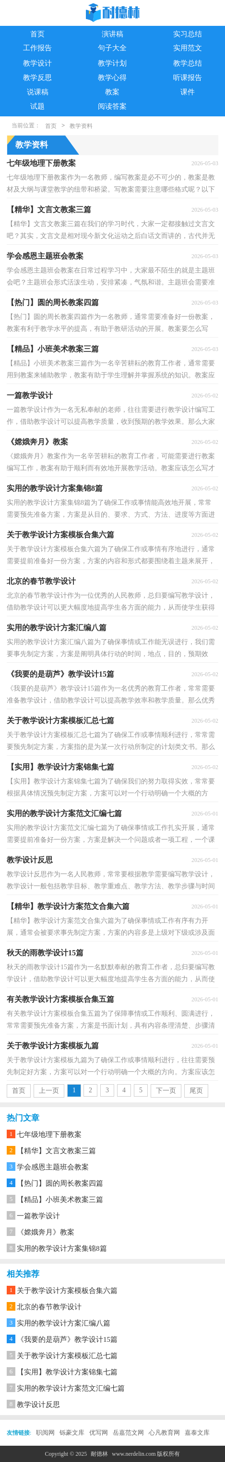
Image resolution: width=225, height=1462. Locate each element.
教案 (112, 92)
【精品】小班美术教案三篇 (60, 1199)
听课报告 (187, 77)
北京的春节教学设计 (49, 1307)
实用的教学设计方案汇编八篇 (63, 1323)
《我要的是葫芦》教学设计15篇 (67, 1339)
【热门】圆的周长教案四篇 (60, 1183)
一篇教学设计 (38, 1216)
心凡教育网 (164, 1432)
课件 (187, 92)
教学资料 (81, 126)
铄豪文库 (71, 1432)
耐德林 (99, 1454)
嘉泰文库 (197, 1432)
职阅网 (45, 1432)
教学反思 (37, 77)
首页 (37, 34)
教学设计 (37, 63)
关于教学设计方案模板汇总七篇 (67, 1356)
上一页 (49, 1090)
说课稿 (37, 92)
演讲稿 (112, 34)
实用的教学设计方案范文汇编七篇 (71, 1388)
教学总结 (187, 63)
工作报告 (37, 48)
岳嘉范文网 (128, 1432)
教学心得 (112, 77)
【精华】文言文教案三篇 (56, 1151)
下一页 (166, 1090)
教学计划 (112, 63)
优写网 (98, 1432)
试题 (37, 106)
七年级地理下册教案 (49, 1134)
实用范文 (187, 48)
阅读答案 (112, 106)
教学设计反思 (38, 1404)
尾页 (196, 1090)
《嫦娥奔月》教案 (45, 1232)
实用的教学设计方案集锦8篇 (62, 1248)
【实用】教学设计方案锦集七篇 (67, 1372)
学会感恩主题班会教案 (53, 1167)
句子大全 (112, 48)
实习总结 (187, 34)
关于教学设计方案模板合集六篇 (67, 1290)
